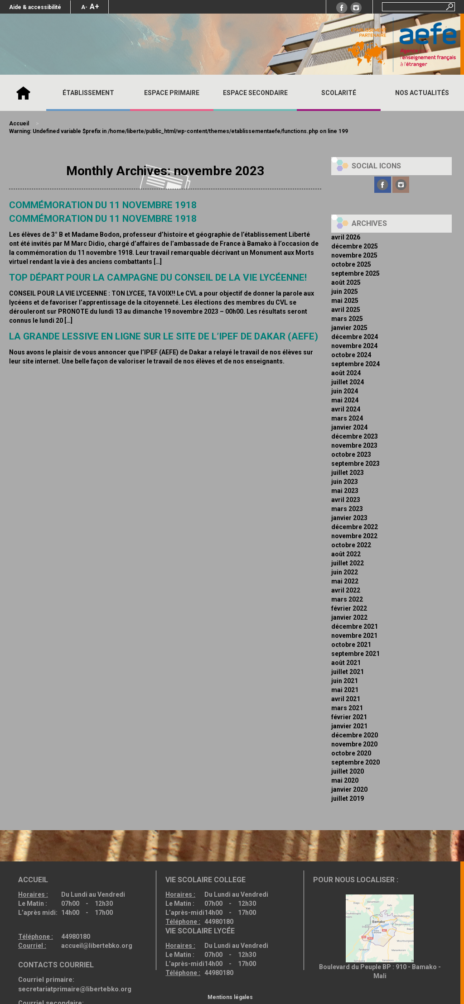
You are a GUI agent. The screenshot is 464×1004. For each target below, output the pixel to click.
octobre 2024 (351, 355)
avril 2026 (345, 237)
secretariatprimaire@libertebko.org (74, 989)
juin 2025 (344, 291)
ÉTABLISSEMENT (88, 92)
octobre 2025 (351, 264)
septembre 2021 (355, 653)
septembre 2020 (355, 762)
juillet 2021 (347, 671)
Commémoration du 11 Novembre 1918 (103, 218)
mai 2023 (344, 490)
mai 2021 (344, 689)
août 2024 (346, 373)
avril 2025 (345, 309)
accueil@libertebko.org (96, 945)
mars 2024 (347, 418)
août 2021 (346, 662)
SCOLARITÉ (338, 92)
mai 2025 (344, 300)
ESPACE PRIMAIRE (171, 92)
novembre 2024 (354, 345)
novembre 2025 (354, 255)
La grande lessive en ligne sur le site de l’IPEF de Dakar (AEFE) (163, 336)
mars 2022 (347, 599)
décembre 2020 (354, 735)
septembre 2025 (355, 273)
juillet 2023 (347, 472)
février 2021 (349, 717)
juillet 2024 (347, 382)
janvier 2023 (349, 517)
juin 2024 (344, 391)
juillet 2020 (347, 771)
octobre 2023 (351, 454)
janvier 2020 (349, 789)
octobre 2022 (351, 545)
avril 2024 (345, 409)
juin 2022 (344, 572)
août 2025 (346, 282)
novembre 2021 (354, 635)
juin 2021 (344, 680)
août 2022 (346, 554)
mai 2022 (344, 581)
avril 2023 (345, 499)
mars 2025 (347, 318)
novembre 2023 (354, 445)
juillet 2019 (347, 798)
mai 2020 (344, 780)
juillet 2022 (347, 563)
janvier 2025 (349, 327)
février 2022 (349, 608)
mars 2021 (347, 708)
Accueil (23, 93)
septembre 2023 (355, 463)
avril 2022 (345, 590)
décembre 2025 (354, 246)
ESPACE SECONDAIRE (255, 92)
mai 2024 (344, 400)
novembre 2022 (354, 536)
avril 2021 (345, 699)
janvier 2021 (349, 726)
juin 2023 (344, 481)
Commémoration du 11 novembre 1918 (103, 205)
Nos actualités (422, 92)
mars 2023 (347, 508)
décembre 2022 (354, 527)
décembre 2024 (354, 336)
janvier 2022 (349, 617)
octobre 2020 (351, 753)
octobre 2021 (351, 644)
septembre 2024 (355, 364)
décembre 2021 (354, 626)
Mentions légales (230, 997)
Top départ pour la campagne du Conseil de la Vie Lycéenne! (158, 277)
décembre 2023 (354, 436)
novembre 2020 (354, 744)
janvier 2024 (349, 427)
